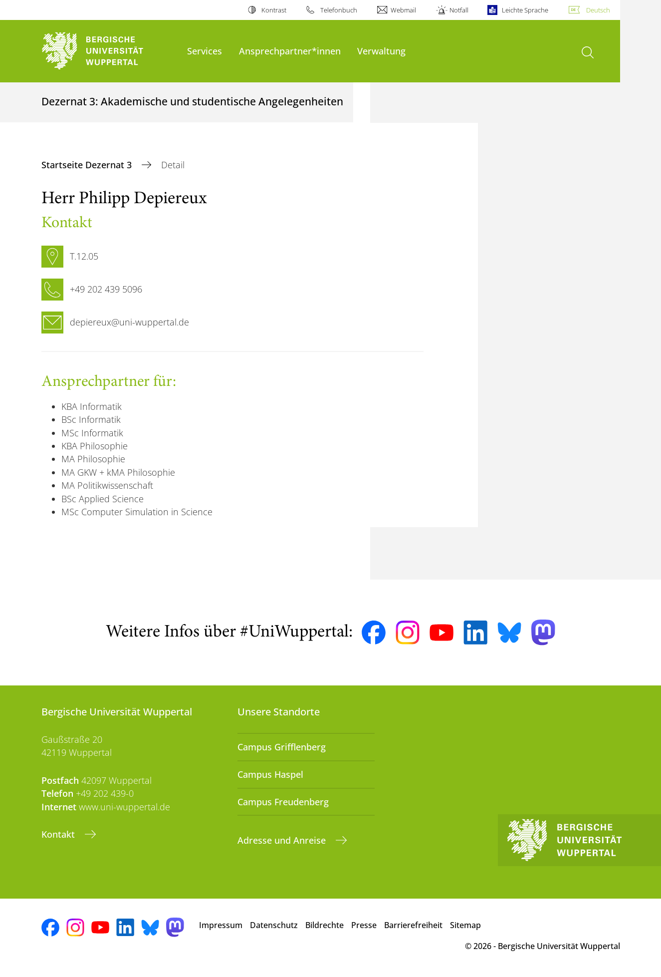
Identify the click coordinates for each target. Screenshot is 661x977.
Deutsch (598, 9)
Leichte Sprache (525, 9)
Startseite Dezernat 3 (87, 165)
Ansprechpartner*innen (290, 50)
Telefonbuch (338, 9)
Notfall (458, 9)
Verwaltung (381, 50)
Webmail (403, 9)
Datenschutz (274, 925)
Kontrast (273, 9)
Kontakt (59, 834)
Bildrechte (324, 925)
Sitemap (465, 925)
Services (204, 50)
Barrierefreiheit (413, 925)
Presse (364, 925)
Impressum (220, 925)
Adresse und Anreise (282, 840)
